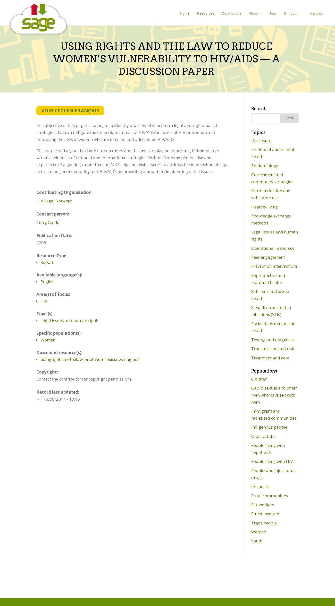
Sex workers (262, 504)
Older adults (263, 436)
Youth (256, 541)
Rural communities (269, 495)
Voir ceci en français (70, 110)
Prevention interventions (274, 266)
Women (48, 340)
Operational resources (272, 248)
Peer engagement (268, 257)
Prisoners (260, 486)
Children (259, 379)
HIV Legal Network (54, 201)
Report (47, 262)
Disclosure (261, 140)
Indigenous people (269, 427)
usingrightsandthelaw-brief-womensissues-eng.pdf (90, 359)
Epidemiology (264, 165)
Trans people (264, 523)
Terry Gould (48, 222)
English (48, 281)
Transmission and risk (272, 348)
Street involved (265, 513)
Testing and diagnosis (272, 339)
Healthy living (264, 207)
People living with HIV (272, 461)
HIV (44, 301)
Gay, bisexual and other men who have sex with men (274, 395)
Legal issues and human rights (70, 320)
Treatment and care (270, 358)
